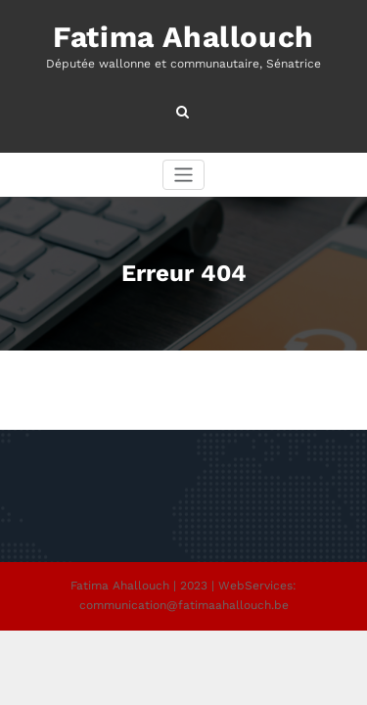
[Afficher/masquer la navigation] (183, 175)
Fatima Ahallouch (183, 37)
